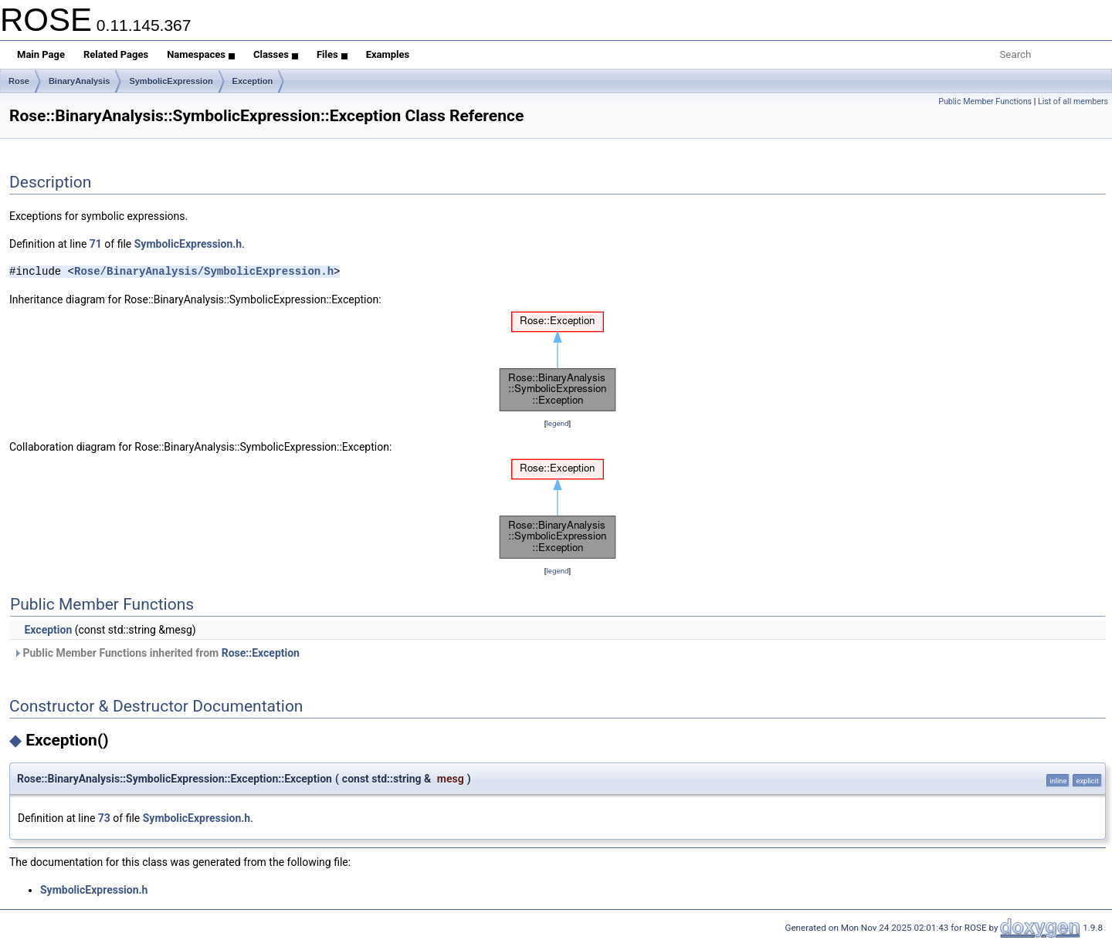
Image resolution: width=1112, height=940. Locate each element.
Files (332, 54)
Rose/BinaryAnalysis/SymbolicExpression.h (204, 271)
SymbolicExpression (170, 81)
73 (104, 818)
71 (96, 244)
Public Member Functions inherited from (156, 653)
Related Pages (115, 54)
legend (557, 423)
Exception (252, 81)
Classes (275, 54)
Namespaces (201, 54)
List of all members (1073, 101)
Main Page (41, 54)
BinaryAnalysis (79, 81)
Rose (18, 81)
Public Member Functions (985, 101)
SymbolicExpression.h (188, 244)
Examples (388, 54)
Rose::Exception (261, 653)
